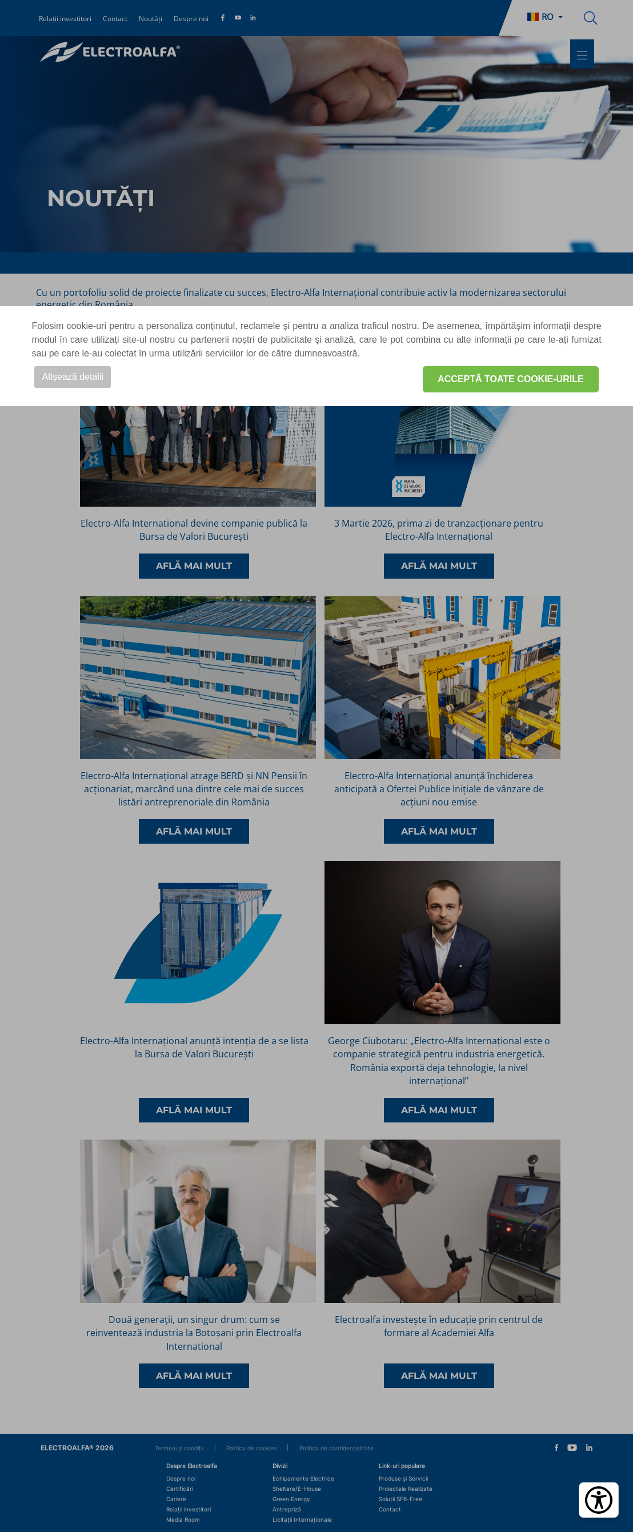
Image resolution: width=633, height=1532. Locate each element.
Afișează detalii (72, 377)
